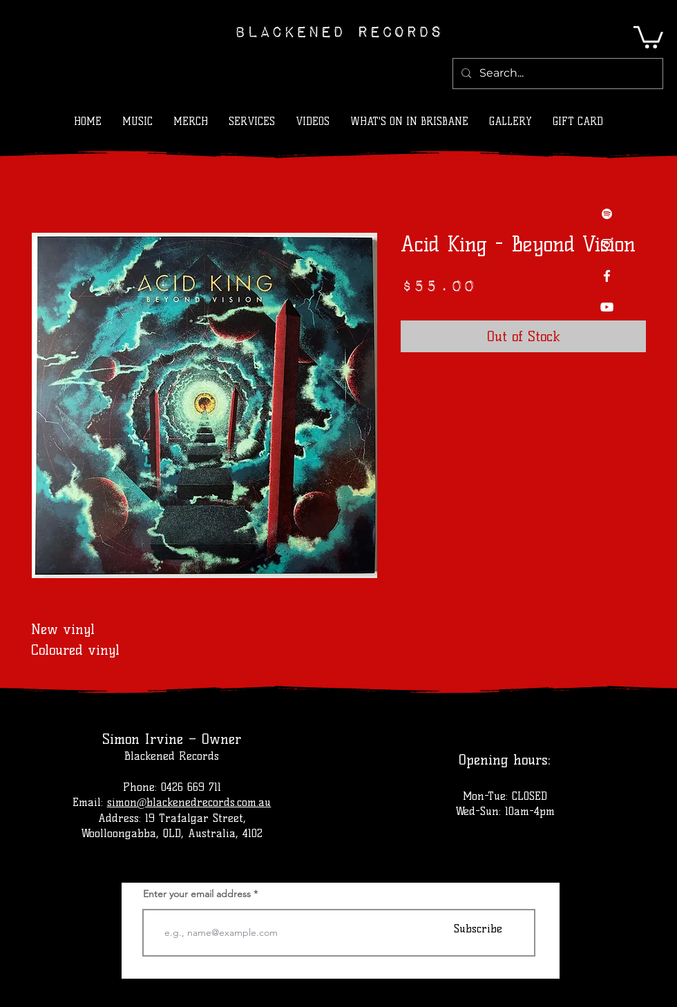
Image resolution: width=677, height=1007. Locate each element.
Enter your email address (197, 894)
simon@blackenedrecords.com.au (189, 802)
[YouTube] (607, 307)
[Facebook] (607, 276)
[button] (648, 35)
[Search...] (556, 73)
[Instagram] (607, 245)
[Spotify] (607, 214)
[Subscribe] (478, 929)
